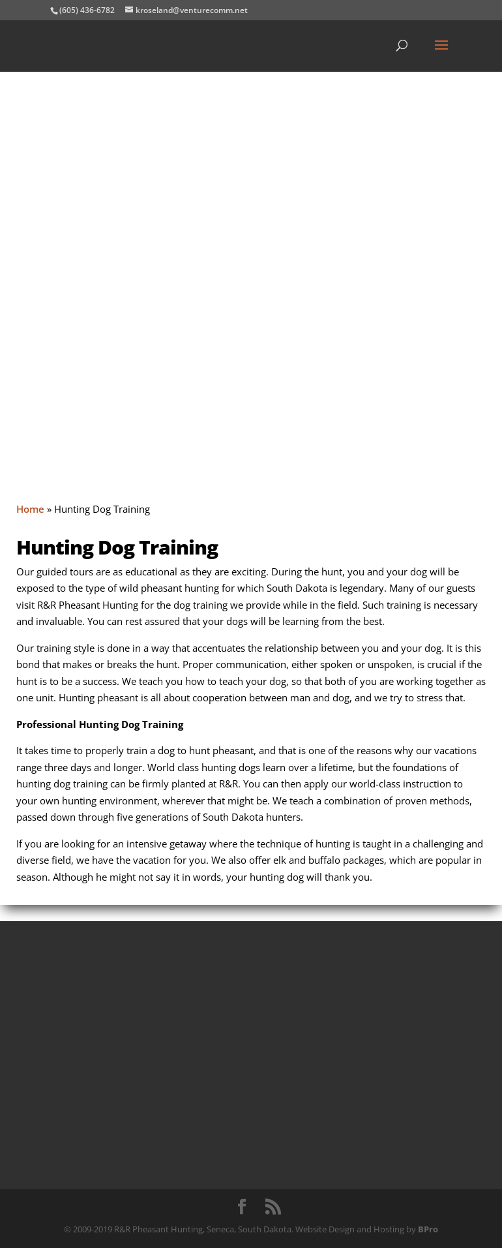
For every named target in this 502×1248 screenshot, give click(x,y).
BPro (428, 1229)
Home (30, 508)
